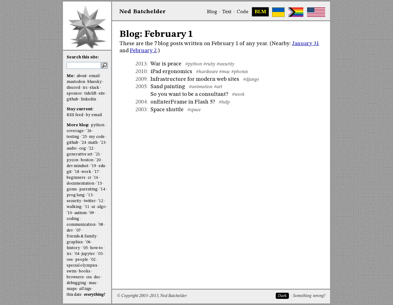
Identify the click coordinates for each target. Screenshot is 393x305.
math (93, 143)
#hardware (207, 71)
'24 (83, 143)
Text (227, 12)
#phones (239, 71)
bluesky (95, 82)
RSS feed (75, 115)
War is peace (165, 64)
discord (73, 88)
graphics (75, 242)
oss (70, 260)
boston (87, 160)
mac (92, 283)
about (81, 76)
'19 (93, 166)
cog (82, 149)
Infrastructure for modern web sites (194, 79)
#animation (200, 86)
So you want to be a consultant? (189, 94)
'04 (76, 254)
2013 (140, 64)
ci (89, 178)
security (74, 201)
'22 (90, 149)
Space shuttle (167, 109)
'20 (98, 160)
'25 (84, 137)
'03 (100, 254)
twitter (90, 201)
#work (238, 94)
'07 (78, 231)
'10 (69, 213)
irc (85, 88)
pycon (72, 160)
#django (251, 79)
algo (101, 207)
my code (96, 137)
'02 (92, 260)
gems (72, 189)
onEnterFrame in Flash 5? (182, 102)
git (69, 172)
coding (73, 219)
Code (242, 12)
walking (74, 207)
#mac (224, 71)
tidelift (90, 94)
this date (74, 295)
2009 (140, 79)
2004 (140, 102)
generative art (79, 154)
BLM (260, 12)
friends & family (82, 236)
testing (73, 137)
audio (72, 149)
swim (71, 271)
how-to (96, 248)
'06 (88, 242)
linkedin (88, 99)
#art (218, 86)
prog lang (76, 195)
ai (93, 207)
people (81, 260)
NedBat (142, 12)
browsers (75, 277)
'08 (100, 225)
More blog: (78, 125)
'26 (88, 131)
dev (70, 231)
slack (94, 88)
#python (193, 64)
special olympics (82, 266)
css (89, 277)
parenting (88, 189)
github (72, 99)
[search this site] (84, 65)
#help (224, 102)
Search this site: (83, 57)
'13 (89, 195)
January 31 (305, 43)
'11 (86, 207)
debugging (76, 283)
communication (81, 225)
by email (94, 115)
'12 (100, 201)
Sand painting (167, 86)
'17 (96, 172)
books (84, 271)
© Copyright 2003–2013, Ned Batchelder (152, 296)
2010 (140, 71)
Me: (71, 76)
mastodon (76, 82)
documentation (80, 184)
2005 (140, 86)
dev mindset (77, 166)
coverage (75, 131)
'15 (99, 184)
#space (193, 110)
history (73, 248)
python (97, 125)
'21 (97, 154)
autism (80, 213)
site (102, 94)
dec (97, 277)
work (86, 172)
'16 (95, 178)
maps (72, 289)
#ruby (209, 64)
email (94, 76)
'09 (91, 213)
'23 (102, 143)
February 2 (143, 50)
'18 (76, 172)
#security (225, 64)
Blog (212, 12)
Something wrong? (309, 296)
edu (102, 166)
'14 (102, 189)
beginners (76, 178)
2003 (140, 109)
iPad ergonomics (171, 71)
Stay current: (80, 109)
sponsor (74, 94)
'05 (85, 248)
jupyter (88, 254)
